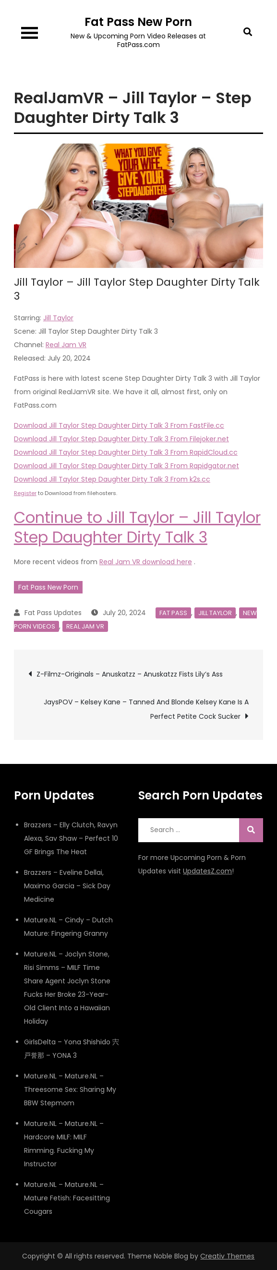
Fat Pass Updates (53, 612)
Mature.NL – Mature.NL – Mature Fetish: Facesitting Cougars (67, 1198)
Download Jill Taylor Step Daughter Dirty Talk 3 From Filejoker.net (121, 439)
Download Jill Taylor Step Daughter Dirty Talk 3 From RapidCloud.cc (126, 452)
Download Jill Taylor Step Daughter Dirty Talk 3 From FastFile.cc (119, 425)
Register (25, 493)
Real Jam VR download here (145, 562)
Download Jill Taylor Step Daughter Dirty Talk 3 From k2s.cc (112, 479)
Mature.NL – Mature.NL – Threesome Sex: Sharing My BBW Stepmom (70, 1089)
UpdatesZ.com (207, 871)
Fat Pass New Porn (138, 22)
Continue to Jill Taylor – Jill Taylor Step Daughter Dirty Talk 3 (137, 527)
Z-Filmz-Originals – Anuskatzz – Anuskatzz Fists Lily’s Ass (129, 674)
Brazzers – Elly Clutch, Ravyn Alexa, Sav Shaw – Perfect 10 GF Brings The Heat (71, 838)
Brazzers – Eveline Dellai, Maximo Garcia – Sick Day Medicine (67, 886)
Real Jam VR (66, 345)
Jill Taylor (58, 318)
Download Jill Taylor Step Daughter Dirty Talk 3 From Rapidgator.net (126, 466)
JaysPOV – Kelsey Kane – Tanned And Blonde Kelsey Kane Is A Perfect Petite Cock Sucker (146, 709)
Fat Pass (173, 612)
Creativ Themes (227, 1256)
